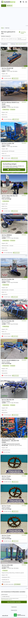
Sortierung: (13, 43)
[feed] (14, 316)
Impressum (14, 607)
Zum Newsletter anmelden (14, 602)
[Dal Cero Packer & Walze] (5, 39)
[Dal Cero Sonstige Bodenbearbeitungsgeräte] (22, 39)
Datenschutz (14, 610)
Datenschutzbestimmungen (6, 599)
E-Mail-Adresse (4, 594)
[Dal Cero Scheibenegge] (14, 39)
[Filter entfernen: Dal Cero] (9, 5)
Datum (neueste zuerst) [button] (21, 43)
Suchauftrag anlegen (22, 32)
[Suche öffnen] (23, 2)
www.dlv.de (5, 615)
